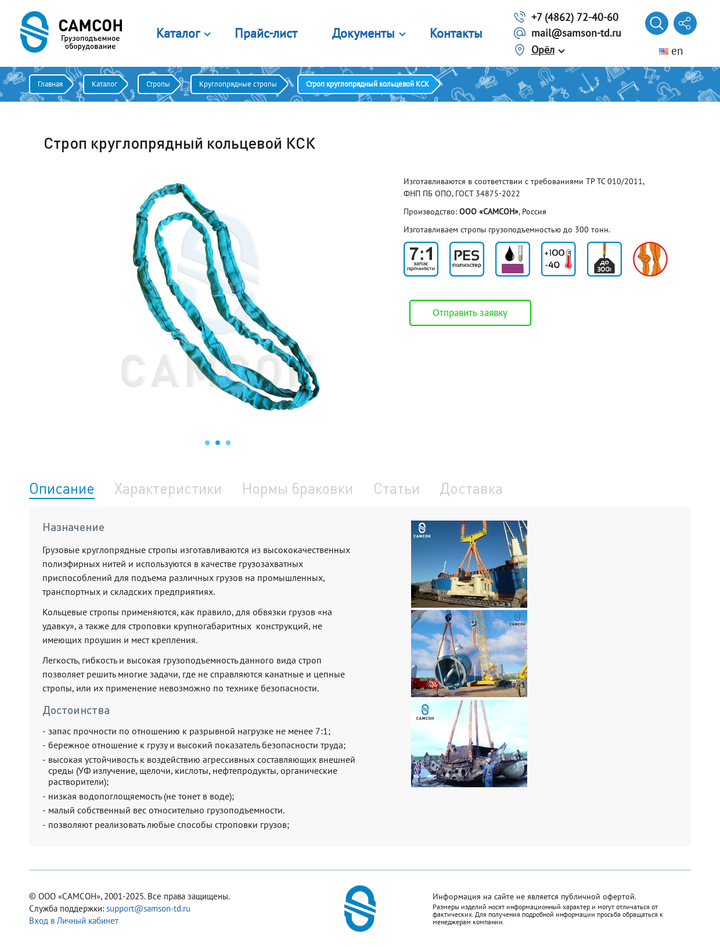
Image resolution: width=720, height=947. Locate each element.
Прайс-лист (266, 33)
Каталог (178, 33)
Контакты (456, 33)
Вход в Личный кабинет (73, 920)
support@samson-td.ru (148, 908)
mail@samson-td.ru (576, 33)
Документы (363, 33)
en (671, 51)
